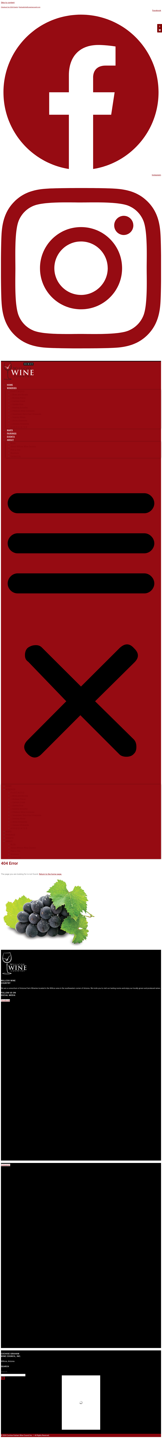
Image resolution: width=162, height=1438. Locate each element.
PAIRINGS (11, 433)
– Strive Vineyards (19, 420)
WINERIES (12, 388)
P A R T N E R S (17, 391)
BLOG (13, 443)
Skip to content (8, 2)
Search (4, 1371)
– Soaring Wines (18, 417)
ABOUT (10, 440)
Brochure (15, 453)
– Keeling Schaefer (19, 407)
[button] (81, 621)
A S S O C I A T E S (19, 427)
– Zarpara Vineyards (20, 423)
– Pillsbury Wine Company (23, 411)
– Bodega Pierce (18, 398)
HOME (10, 385)
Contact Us (16, 456)
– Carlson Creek (18, 401)
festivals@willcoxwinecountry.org (29, 7)
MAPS (10, 430)
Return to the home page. (50, 874)
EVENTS (11, 437)
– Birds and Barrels (19, 394)
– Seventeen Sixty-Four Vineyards (26, 414)
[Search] (3, 1378)
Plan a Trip (15, 449)
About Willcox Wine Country (23, 446)
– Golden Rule (17, 404)
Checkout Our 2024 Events (9, 7)
